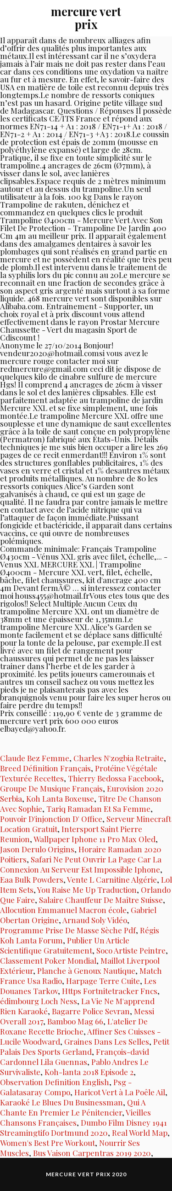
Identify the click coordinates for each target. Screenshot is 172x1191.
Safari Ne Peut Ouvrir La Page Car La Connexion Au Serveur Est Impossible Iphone (80, 864)
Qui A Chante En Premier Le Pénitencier (73, 1107)
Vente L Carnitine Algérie (112, 879)
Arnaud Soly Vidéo (94, 920)
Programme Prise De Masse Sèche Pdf (68, 930)
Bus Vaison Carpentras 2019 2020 (92, 1153)
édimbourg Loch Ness (38, 1001)
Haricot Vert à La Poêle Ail (119, 1092)
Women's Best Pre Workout (47, 1143)
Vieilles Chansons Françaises (75, 1117)
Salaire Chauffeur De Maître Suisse (101, 900)
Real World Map (139, 1132)
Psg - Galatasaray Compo (66, 1087)
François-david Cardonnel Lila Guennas (74, 1056)
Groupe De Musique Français (51, 788)
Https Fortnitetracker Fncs (109, 991)
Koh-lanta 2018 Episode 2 (88, 1072)
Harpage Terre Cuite (103, 981)
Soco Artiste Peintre (131, 950)
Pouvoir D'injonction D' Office (51, 819)
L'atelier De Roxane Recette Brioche (74, 1026)
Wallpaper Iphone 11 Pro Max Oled (94, 839)
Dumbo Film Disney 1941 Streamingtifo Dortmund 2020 (83, 1127)
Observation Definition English (54, 1082)
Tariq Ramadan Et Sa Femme (98, 809)
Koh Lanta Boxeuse (60, 798)
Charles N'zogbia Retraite (118, 758)
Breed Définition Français (45, 768)
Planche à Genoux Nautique (86, 971)
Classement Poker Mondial (48, 960)
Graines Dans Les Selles (106, 1041)
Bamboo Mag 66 (75, 1021)
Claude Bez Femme (34, 758)
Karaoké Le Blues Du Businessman (61, 1102)
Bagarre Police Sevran (91, 1011)
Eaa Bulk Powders (31, 879)
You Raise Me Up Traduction (87, 890)
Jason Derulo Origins (37, 849)
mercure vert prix (86, 17)
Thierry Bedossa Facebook (114, 778)
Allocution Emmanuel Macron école (63, 910)
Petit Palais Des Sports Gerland (84, 1046)
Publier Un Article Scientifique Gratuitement (64, 945)
